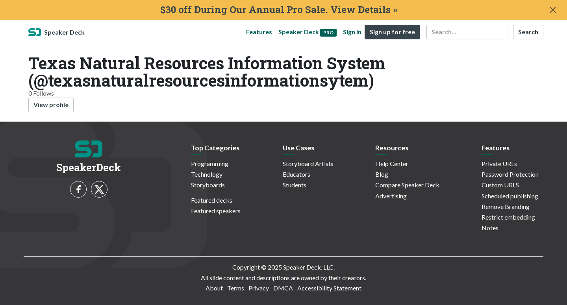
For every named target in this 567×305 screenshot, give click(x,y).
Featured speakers (216, 210)
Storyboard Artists (308, 163)
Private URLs (499, 163)
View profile (51, 104)
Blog (381, 174)
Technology (206, 174)
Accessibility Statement (329, 288)
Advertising (391, 196)
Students (294, 185)
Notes (490, 227)
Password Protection (510, 174)
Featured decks (211, 200)
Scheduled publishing (510, 196)
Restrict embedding (508, 217)
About (214, 288)
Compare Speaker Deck (407, 185)
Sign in (352, 31)
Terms (235, 288)
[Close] (553, 10)
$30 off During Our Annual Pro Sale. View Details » (278, 9)
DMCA (283, 288)
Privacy (258, 288)
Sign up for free (392, 31)
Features (259, 31)
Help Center (391, 163)
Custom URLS (500, 185)
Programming (209, 163)
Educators (296, 174)
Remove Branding (506, 206)
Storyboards (208, 185)
